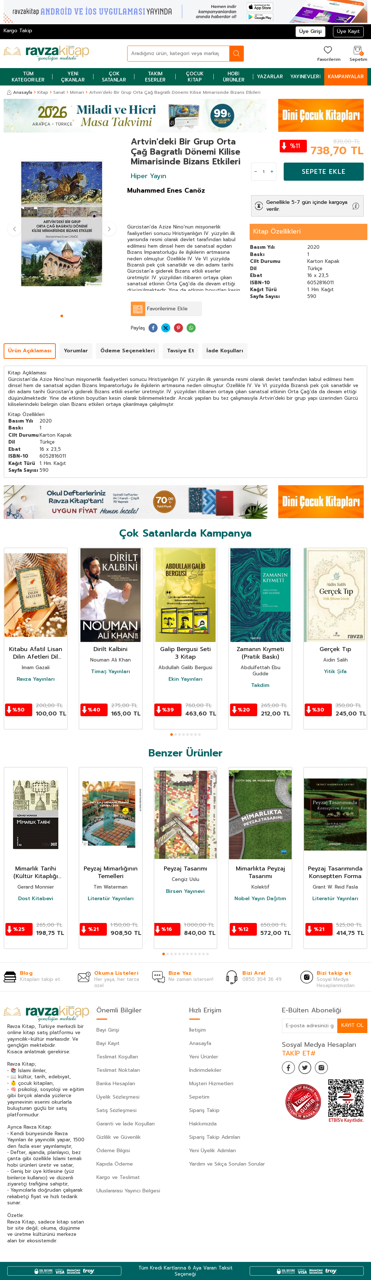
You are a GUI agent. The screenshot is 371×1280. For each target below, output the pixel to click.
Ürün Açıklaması (29, 350)
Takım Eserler (155, 76)
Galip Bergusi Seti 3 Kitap (185, 653)
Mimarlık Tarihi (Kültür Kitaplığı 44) (35, 872)
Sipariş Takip (204, 1110)
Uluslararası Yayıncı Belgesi (128, 1191)
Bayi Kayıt (108, 1043)
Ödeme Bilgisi (113, 1150)
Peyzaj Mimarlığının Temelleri (111, 872)
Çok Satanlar (114, 76)
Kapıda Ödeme (114, 1164)
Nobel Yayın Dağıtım (260, 898)
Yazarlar (270, 76)
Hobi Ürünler (234, 76)
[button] (62, 316)
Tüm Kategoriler (28, 76)
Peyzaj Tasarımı (185, 869)
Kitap (42, 92)
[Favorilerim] (328, 53)
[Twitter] (307, 1068)
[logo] (46, 53)
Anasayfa (19, 92)
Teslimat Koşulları (117, 1057)
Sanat (59, 92)
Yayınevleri (305, 76)
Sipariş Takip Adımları (214, 1137)
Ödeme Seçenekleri (127, 350)
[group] (62, 224)
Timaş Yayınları (110, 671)
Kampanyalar (346, 76)
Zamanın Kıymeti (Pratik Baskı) (260, 653)
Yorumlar (76, 350)
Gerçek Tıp (335, 649)
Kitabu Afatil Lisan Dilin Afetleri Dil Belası (35, 653)
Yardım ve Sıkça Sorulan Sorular (227, 1164)
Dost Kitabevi (35, 898)
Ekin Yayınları (185, 679)
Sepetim (199, 1097)
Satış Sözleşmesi (116, 1110)
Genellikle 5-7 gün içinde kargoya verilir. (306, 205)
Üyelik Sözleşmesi (117, 1097)
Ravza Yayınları (36, 679)
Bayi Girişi (107, 1030)
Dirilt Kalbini (110, 649)
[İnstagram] (325, 1068)
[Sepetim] (357, 53)
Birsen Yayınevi (185, 891)
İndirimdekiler (205, 1070)
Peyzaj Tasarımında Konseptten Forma (335, 872)
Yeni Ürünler (203, 1057)
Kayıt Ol (352, 1025)
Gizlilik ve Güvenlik (118, 1137)
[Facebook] (289, 1068)
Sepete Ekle (324, 171)
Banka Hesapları (115, 1083)
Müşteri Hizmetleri (211, 1083)
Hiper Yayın (148, 176)
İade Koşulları (225, 350)
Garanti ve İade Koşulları (125, 1124)
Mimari (77, 92)
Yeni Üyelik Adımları (212, 1150)
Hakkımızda (203, 1124)
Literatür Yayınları (111, 898)
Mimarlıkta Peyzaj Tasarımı (260, 872)
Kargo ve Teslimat (118, 1177)
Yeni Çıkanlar (73, 76)
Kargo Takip (18, 30)
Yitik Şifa (335, 671)
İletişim (197, 1030)
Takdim (260, 685)
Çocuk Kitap (195, 76)
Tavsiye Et (180, 350)
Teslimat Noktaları (118, 1070)
